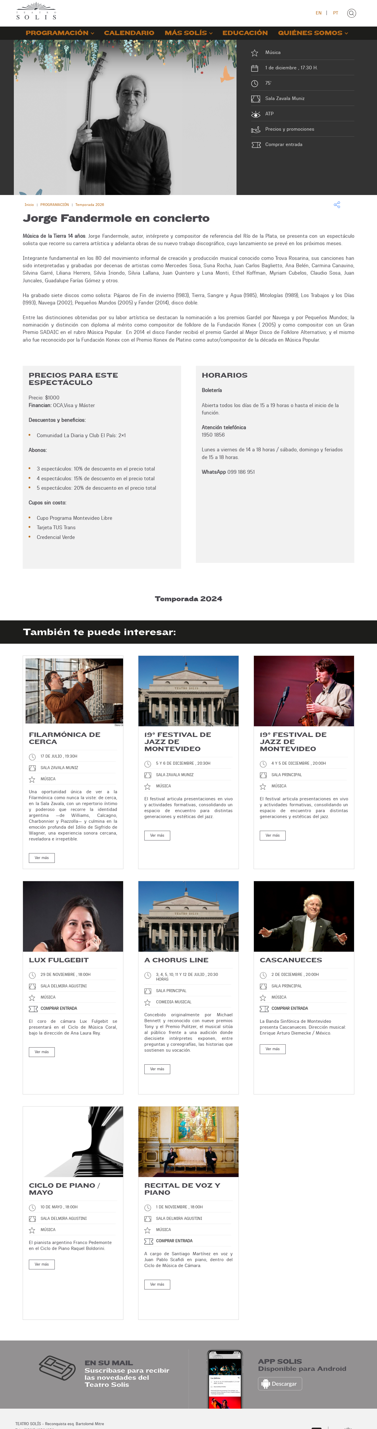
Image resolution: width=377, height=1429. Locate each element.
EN (319, 13)
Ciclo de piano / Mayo (64, 1175)
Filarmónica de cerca (64, 738)
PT (335, 13)
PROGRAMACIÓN (57, 33)
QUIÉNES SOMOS (310, 33)
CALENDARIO (129, 33)
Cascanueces (291, 960)
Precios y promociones (289, 129)
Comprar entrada (283, 144)
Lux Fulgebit (59, 960)
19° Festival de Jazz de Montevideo (177, 742)
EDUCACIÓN (245, 33)
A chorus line (176, 960)
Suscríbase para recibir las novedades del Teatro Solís (127, 1339)
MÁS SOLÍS (186, 33)
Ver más (42, 857)
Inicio (29, 204)
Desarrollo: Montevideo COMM (335, 1419)
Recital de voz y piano (182, 1175)
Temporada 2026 (89, 204)
